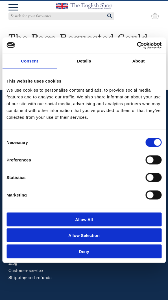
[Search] (109, 16)
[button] (13, 7)
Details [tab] (84, 61)
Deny (84, 251)
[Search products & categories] (55, 16)
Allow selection (84, 235)
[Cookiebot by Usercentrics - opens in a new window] (137, 45)
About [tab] (138, 61)
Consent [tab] (29, 61)
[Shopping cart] (155, 16)
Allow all (84, 219)
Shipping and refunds (29, 277)
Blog (13, 263)
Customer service (25, 270)
